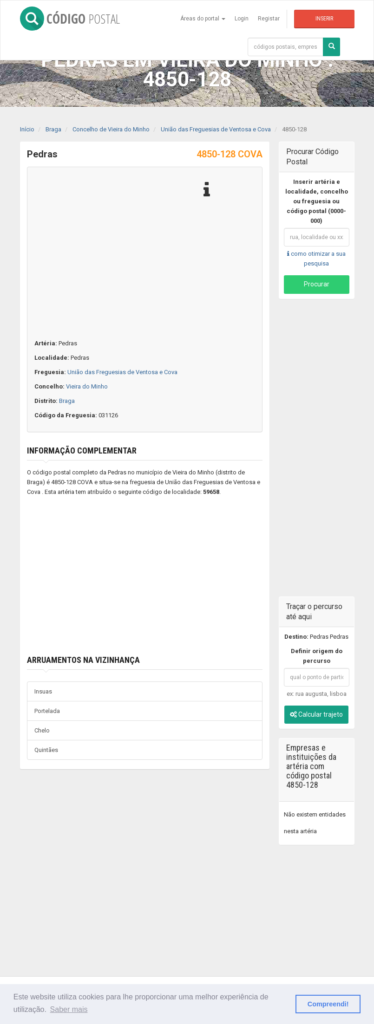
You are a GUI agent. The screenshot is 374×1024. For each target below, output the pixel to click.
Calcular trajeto (316, 714)
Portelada (47, 710)
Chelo (42, 730)
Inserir (324, 18)
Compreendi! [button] (328, 1004)
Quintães (46, 749)
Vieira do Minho (87, 386)
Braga (67, 400)
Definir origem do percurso (316, 656)
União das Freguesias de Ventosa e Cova (122, 372)
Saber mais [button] (69, 1009)
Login (242, 18)
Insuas (43, 691)
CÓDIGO (70, 18)
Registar (269, 18)
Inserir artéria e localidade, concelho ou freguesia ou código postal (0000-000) (316, 201)
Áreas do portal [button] (202, 18)
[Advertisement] (145, 576)
